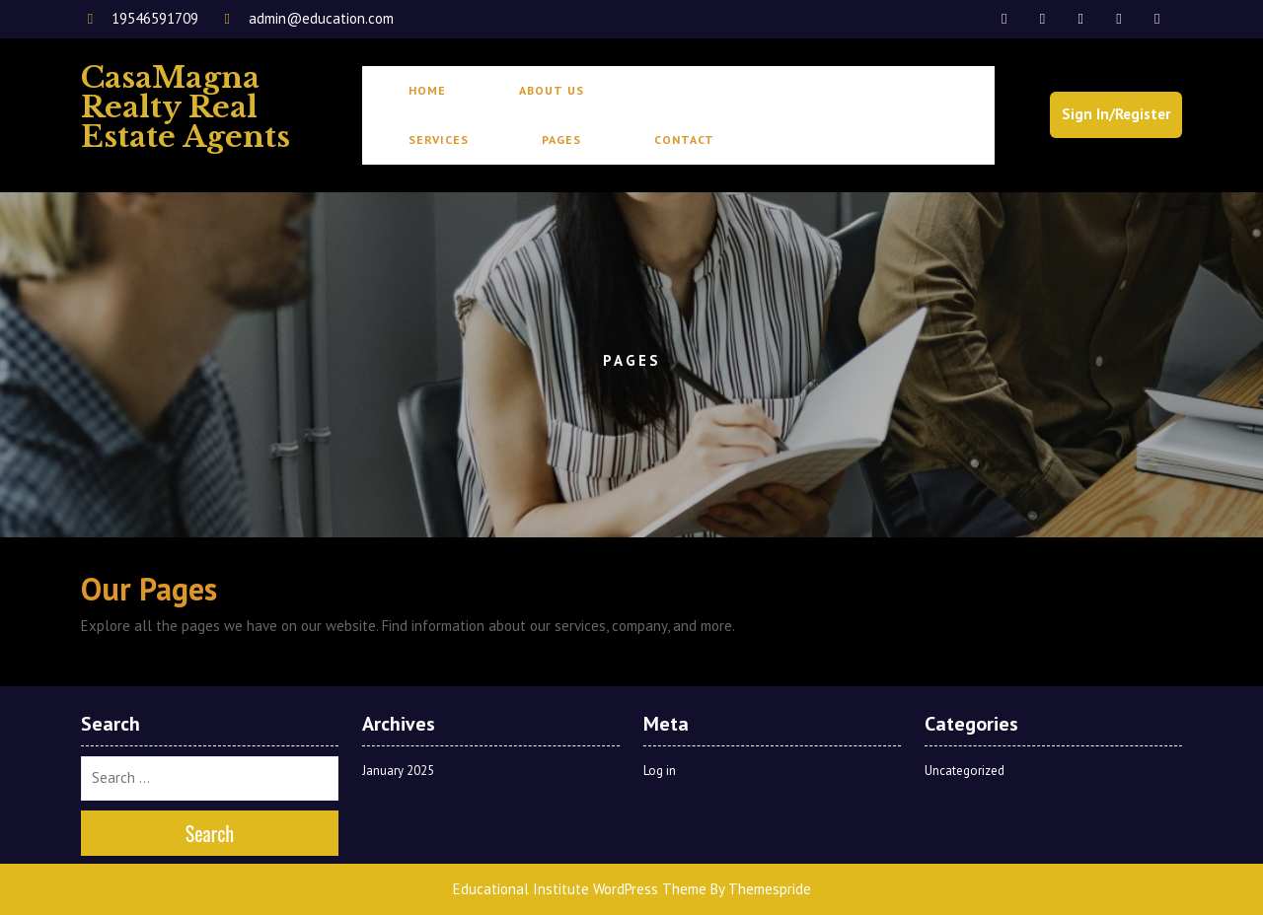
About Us (551, 90)
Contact (684, 139)
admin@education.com (306, 18)
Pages (561, 139)
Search (210, 833)
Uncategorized (964, 770)
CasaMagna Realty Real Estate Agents (185, 107)
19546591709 (141, 18)
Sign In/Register (1116, 114)
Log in (659, 770)
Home (427, 90)
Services (439, 139)
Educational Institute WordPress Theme (579, 889)
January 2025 (398, 770)
